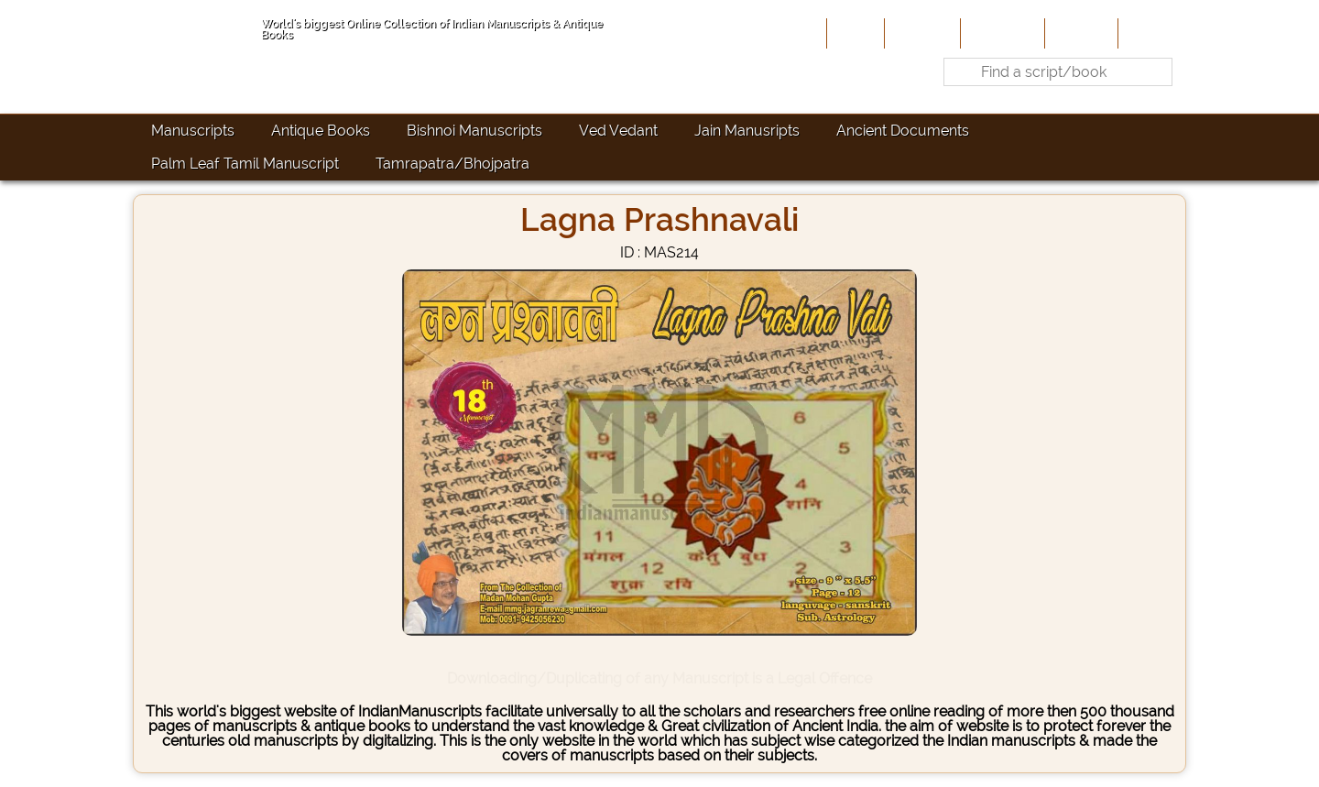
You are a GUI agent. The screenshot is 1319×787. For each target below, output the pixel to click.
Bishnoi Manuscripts (474, 130)
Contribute (1000, 33)
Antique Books (320, 130)
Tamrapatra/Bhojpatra (452, 163)
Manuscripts (192, 130)
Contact (1150, 33)
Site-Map (1079, 33)
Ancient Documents (902, 130)
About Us (920, 33)
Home (853, 33)
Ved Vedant (618, 130)
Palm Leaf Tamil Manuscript (245, 163)
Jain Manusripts (747, 130)
